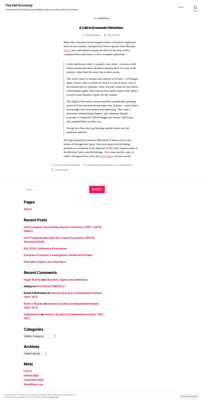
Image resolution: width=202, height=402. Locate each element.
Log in (27, 371)
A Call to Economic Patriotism (101, 28)
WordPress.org (33, 384)
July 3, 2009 (113, 35)
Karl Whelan (94, 35)
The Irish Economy (19, 5)
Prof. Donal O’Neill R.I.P (50, 286)
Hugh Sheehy (32, 279)
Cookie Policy (54, 397)
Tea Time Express (123, 165)
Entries (31, 375)
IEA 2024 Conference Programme (45, 248)
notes (66, 50)
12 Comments (61, 170)
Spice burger (106, 156)
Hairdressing (93, 165)
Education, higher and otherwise (45, 261)
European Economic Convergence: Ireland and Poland (58, 255)
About (181, 7)
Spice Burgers (106, 165)
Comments (34, 380)
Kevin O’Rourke (33, 303)
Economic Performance (68, 165)
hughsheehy (32, 314)
